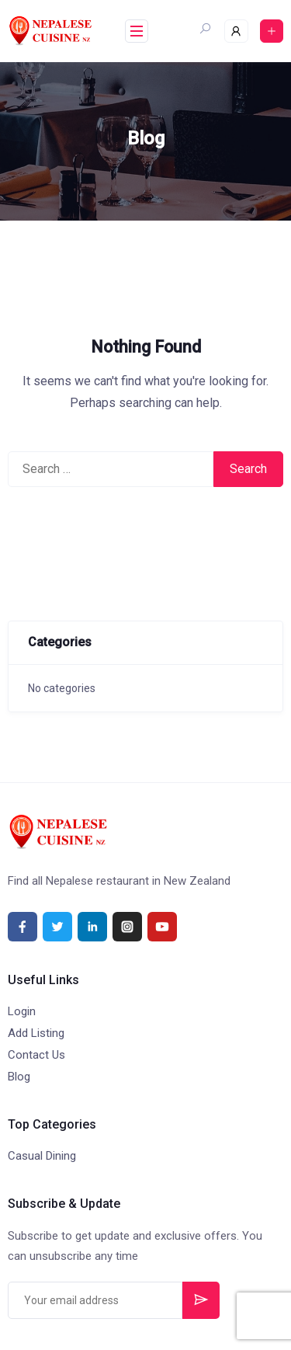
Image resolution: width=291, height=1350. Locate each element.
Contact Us (36, 1055)
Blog (19, 1077)
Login (22, 1011)
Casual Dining (42, 1156)
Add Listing (36, 1033)
